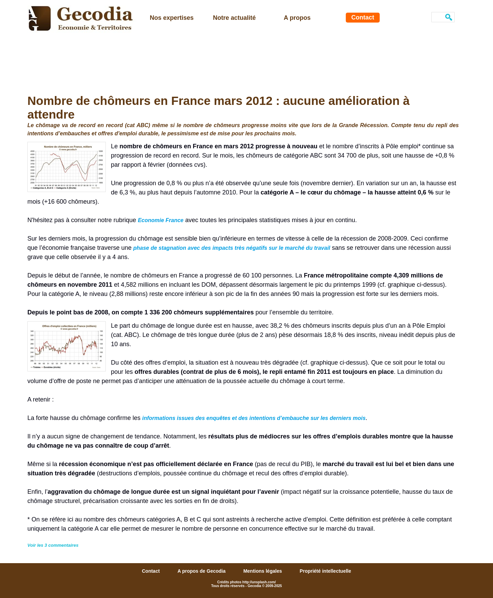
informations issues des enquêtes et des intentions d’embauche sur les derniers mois (254, 418)
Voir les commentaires (52, 545)
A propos (297, 17)
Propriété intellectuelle (325, 571)
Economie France (161, 220)
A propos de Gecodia (202, 571)
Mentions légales (263, 571)
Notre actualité (234, 17)
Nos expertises (171, 17)
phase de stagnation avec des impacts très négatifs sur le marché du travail (231, 248)
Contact (362, 17)
